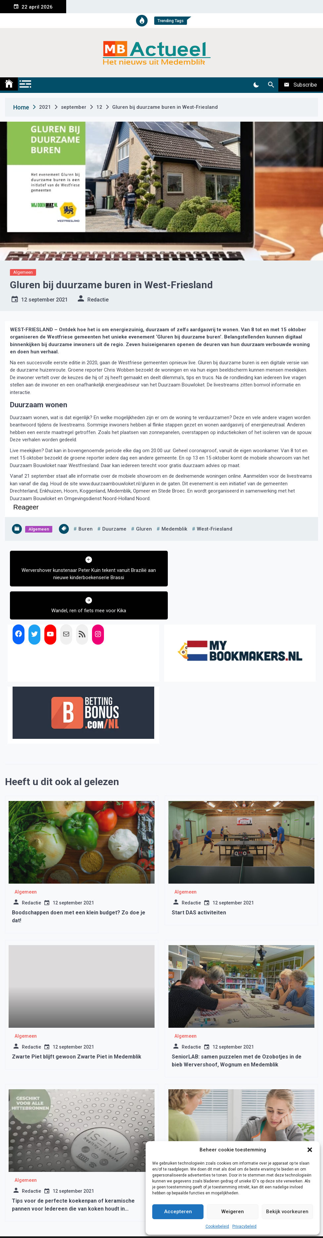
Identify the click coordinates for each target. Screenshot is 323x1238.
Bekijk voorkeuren (287, 1212)
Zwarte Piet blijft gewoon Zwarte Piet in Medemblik (76, 1023)
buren (85, 529)
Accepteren (178, 1212)
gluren (144, 529)
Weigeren (232, 1212)
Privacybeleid (244, 1226)
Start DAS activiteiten (199, 879)
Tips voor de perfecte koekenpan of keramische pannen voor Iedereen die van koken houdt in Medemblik (73, 1176)
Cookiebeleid (217, 1226)
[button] (309, 1149)
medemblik (174, 529)
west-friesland (214, 529)
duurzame (114, 529)
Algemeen (23, 272)
